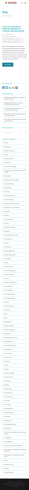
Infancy (6, 278)
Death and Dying (8, 199)
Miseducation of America (10, 337)
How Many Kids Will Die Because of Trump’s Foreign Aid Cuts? (13, 109)
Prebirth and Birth (9, 373)
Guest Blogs (7, 258)
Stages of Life (8, 420)
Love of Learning (8, 306)
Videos (6, 460)
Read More (8, 64)
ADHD (6, 143)
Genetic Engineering (9, 255)
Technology (7, 428)
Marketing (7, 310)
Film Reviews (7, 247)
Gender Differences (9, 251)
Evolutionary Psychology (11, 235)
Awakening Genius (10, 38)
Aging (6, 154)
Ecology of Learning (8, 39)
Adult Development (9, 150)
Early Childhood (8, 219)
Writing (6, 468)
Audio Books (7, 176)
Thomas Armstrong (10, 36)
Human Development (10, 270)
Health (17, 39)
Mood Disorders (8, 341)
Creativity (18, 38)
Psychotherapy (8, 377)
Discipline (7, 211)
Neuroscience (8, 353)
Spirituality (7, 416)
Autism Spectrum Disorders (11, 180)
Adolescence (7, 147)
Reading (22, 41)
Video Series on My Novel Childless (13, 445)
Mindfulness (7, 333)
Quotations (7, 381)
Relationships (8, 389)
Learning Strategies (9, 298)
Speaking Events (8, 408)
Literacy (6, 302)
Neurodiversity (8, 349)
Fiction (6, 243)
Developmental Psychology (11, 203)
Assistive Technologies (10, 166)
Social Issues (7, 404)
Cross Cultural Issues (9, 195)
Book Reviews (8, 187)
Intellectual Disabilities (10, 282)
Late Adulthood (8, 286)
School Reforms (7, 42)
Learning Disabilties (9, 294)
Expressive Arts (8, 239)
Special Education (9, 412)
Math (5, 314)
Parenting (7, 361)
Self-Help (7, 400)
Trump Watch (8, 437)
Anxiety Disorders (9, 158)
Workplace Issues (17, 42)
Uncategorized (8, 441)
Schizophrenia (8, 393)
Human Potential (9, 274)
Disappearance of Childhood (11, 207)
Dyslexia (6, 215)
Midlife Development (14, 41)
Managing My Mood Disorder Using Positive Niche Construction (13, 103)
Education (7, 231)
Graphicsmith (14, 486)
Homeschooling (8, 266)
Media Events (7, 322)
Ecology (6, 223)
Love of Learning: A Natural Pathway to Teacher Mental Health (13, 28)
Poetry (6, 365)
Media (6, 318)
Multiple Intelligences (10, 345)
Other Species (8, 357)
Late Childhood (8, 290)
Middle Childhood (9, 325)
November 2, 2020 (9, 34)
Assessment (7, 162)
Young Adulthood (8, 472)
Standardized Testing (10, 424)
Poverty (6, 369)
